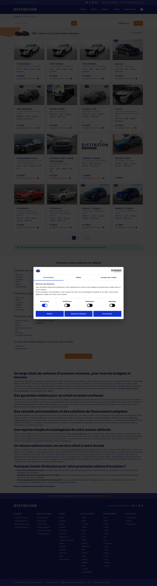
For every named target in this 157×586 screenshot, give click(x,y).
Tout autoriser (107, 314)
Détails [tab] (78, 277)
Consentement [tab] (48, 277)
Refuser (50, 314)
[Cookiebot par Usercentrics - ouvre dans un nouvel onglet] (112, 270)
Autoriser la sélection (78, 314)
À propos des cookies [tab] (108, 277)
